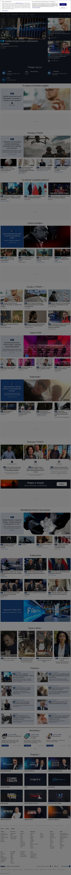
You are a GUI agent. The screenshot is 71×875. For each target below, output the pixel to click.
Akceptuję (63, 4)
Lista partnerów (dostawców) (36, 7)
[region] (35, 6)
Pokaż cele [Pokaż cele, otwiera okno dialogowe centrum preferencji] (63, 7)
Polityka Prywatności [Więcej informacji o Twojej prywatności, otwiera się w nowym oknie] (5, 10)
